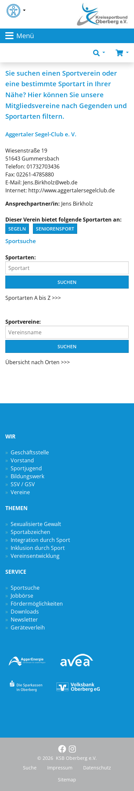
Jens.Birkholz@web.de (50, 182)
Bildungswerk (27, 476)
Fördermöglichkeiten (37, 603)
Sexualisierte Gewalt (36, 524)
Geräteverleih (28, 627)
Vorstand (22, 460)
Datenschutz (97, 767)
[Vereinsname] (67, 332)
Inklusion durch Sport (38, 548)
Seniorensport (55, 229)
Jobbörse (22, 595)
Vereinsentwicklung (35, 556)
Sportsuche (25, 587)
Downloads (25, 611)
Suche (30, 767)
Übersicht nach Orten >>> (37, 362)
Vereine (20, 492)
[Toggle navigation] (67, 36)
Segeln (17, 229)
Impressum (59, 767)
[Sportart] (67, 267)
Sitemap (67, 779)
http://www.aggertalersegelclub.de (71, 190)
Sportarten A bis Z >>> (33, 297)
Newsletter (24, 619)
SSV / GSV (23, 484)
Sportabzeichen (30, 532)
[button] (99, 52)
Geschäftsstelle (30, 452)
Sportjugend (26, 468)
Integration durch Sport (40, 540)
